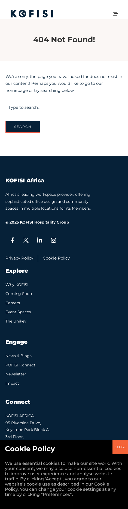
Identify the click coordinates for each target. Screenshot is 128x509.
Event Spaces (18, 311)
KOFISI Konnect (20, 365)
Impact (12, 383)
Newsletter (15, 374)
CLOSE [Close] (120, 236)
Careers (12, 302)
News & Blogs (18, 355)
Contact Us (16, 452)
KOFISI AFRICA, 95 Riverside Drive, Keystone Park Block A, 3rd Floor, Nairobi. (27, 429)
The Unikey (15, 321)
